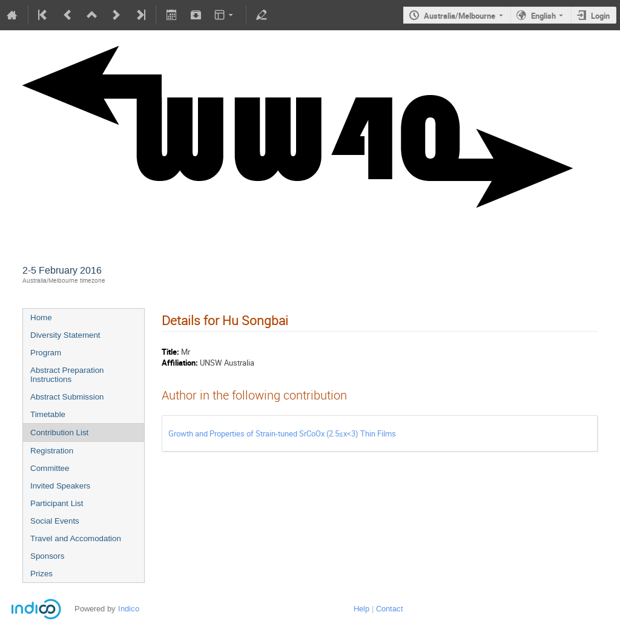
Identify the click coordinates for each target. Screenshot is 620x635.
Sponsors (47, 556)
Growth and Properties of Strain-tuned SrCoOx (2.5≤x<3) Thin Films (282, 433)
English (543, 15)
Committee (49, 468)
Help (361, 609)
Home (41, 317)
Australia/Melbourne (459, 15)
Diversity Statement (65, 335)
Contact (389, 609)
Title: (170, 351)
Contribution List (59, 432)
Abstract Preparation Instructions (67, 375)
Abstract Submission (67, 396)
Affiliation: (180, 362)
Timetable (47, 414)
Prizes (41, 573)
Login (600, 15)
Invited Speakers (60, 485)
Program (45, 352)
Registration (51, 450)
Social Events (54, 520)
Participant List (56, 503)
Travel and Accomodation (75, 538)
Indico (128, 609)
